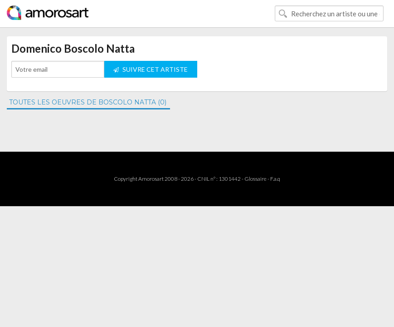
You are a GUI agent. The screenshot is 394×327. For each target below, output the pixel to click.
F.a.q (275, 178)
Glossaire (255, 178)
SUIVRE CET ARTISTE (150, 69)
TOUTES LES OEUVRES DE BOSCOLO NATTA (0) (87, 102)
